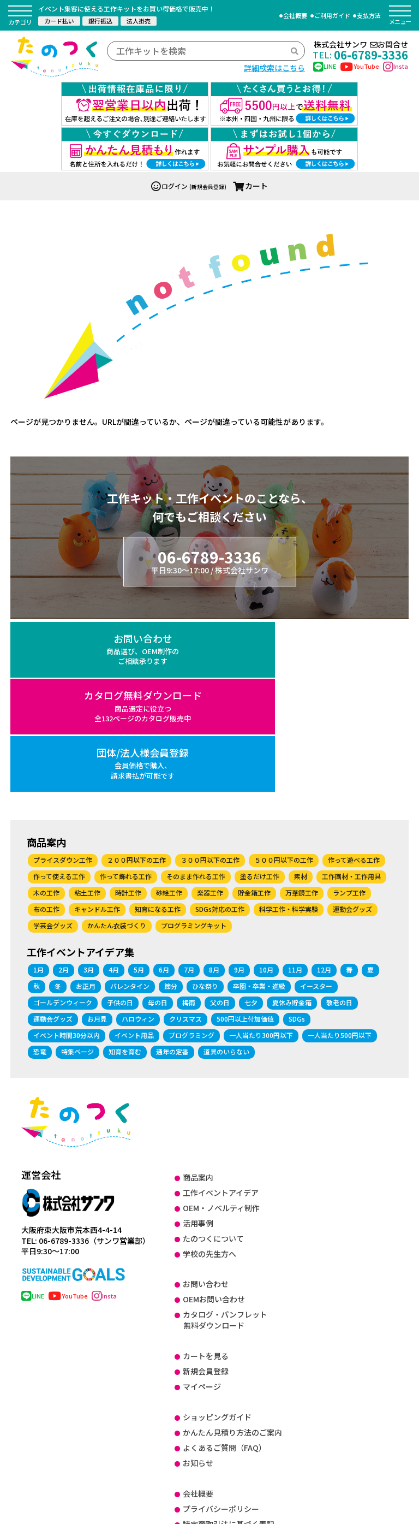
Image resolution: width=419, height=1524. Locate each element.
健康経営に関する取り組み (228, 1408)
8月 (214, 793)
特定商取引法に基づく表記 (228, 1347)
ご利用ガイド (332, 15)
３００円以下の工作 (210, 683)
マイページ (202, 1210)
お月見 (97, 842)
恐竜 (39, 875)
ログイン (169, 126)
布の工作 (46, 732)
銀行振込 (100, 20)
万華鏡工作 (301, 716)
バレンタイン (129, 809)
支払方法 (369, 15)
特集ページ (77, 875)
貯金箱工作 (254, 716)
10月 (266, 793)
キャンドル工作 (97, 732)
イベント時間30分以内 (66, 858)
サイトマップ (206, 1424)
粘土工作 (87, 716)
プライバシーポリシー (221, 1332)
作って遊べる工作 (354, 683)
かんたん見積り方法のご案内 (232, 1255)
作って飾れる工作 (126, 699)
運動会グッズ (352, 732)
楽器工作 (210, 716)
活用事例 (198, 1046)
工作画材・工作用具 (351, 699)
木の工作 (46, 716)
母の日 (157, 826)
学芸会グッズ (53, 749)
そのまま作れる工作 (195, 699)
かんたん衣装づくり (116, 749)
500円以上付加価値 (245, 842)
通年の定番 (172, 875)
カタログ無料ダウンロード (209, 589)
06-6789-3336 (360, 54)
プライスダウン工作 (62, 683)
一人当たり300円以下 (261, 858)
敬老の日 (339, 826)
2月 (63, 793)
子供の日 (120, 826)
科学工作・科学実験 (288, 732)
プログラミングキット (193, 749)
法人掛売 (139, 20)
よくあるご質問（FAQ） (224, 1271)
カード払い (59, 20)
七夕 (251, 826)
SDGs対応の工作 (219, 732)
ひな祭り (205, 809)
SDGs (297, 842)
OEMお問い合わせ (214, 1122)
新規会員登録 (206, 1194)
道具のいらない (226, 875)
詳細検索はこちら (274, 67)
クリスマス (185, 842)
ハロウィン (138, 842)
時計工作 (128, 716)
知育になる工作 (158, 732)
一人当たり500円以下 (340, 858)
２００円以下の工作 (136, 683)
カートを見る (206, 1179)
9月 (239, 793)
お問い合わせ (76, 589)
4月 (114, 793)
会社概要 (295, 15)
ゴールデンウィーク (62, 826)
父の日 (220, 826)
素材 (300, 699)
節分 (170, 809)
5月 (139, 793)
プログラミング (191, 858)
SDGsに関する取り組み (223, 1393)
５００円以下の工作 (283, 683)
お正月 (85, 809)
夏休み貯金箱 (292, 826)
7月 (189, 793)
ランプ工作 (349, 716)
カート (250, 126)
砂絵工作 (169, 716)
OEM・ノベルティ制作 (221, 1031)
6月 (164, 793)
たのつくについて (213, 1062)
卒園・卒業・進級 (259, 809)
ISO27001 (200, 1362)
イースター (316, 809)
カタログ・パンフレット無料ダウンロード (225, 1143)
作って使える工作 (59, 699)
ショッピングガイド (217, 1240)
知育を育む (125, 875)
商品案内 (198, 1000)
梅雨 (188, 826)
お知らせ (198, 1286)
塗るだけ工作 (259, 699)
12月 (324, 793)
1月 (38, 793)
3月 (88, 793)
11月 (295, 793)
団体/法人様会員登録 (343, 589)
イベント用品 (134, 858)
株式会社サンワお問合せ (361, 44)
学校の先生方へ (209, 1076)
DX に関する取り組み (219, 1378)
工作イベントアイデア (221, 1016)
